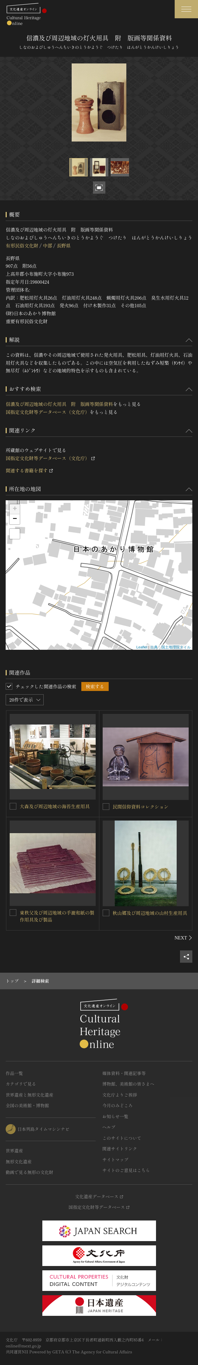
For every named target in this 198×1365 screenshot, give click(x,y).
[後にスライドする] (183, 937)
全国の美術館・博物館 (27, 1105)
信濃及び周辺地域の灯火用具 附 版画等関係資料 (59, 404)
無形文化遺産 (19, 1161)
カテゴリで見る (21, 1084)
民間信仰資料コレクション (141, 806)
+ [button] (15, 509)
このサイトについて (121, 1138)
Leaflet (141, 647)
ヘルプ (108, 1127)
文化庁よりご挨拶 (119, 1095)
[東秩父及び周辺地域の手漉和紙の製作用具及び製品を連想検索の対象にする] (13, 912)
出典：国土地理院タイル (170, 647)
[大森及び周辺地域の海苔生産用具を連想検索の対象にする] (13, 806)
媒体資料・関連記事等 (124, 1073)
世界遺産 (14, 1150)
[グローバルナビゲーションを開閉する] (186, 9)
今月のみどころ (117, 1105)
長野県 (64, 245)
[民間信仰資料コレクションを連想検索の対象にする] (106, 806)
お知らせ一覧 (115, 1116)
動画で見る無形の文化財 (29, 1172)
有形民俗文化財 (22, 245)
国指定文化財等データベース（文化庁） (48, 412)
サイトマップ (115, 1159)
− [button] (15, 519)
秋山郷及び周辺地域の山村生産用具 (150, 913)
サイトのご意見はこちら (126, 1170)
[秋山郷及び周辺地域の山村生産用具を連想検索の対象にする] (106, 913)
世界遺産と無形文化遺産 (29, 1095)
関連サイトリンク (119, 1148)
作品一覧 (14, 1073)
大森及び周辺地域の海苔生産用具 (55, 806)
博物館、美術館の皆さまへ (128, 1084)
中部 (47, 245)
